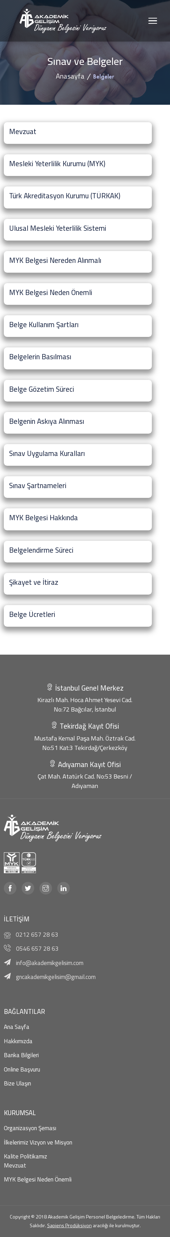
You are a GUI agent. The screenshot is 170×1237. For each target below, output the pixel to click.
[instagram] (45, 888)
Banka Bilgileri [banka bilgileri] (21, 1055)
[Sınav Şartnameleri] (78, 487)
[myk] (10, 862)
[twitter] (28, 888)
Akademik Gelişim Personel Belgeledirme (91, 1216)
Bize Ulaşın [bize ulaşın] (17, 1083)
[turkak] (28, 862)
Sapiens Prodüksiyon (69, 1225)
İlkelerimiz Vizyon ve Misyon (38, 1142)
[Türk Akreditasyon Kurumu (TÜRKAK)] (78, 197)
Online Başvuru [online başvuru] (22, 1069)
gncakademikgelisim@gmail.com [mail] (56, 976)
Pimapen (10, 658)
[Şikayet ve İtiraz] (78, 584)
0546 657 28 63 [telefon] (37, 948)
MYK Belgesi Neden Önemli (38, 1179)
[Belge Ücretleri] (78, 616)
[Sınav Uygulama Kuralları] (78, 455)
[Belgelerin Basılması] (78, 358)
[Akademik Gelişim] (63, 21)
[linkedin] (63, 888)
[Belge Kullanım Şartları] (78, 326)
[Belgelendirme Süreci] (78, 551)
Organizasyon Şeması (30, 1128)
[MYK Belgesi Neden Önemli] (78, 294)
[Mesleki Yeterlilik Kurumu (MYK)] (78, 165)
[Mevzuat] (78, 133)
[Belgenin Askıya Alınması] (78, 423)
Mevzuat (15, 1165)
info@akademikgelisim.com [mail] (49, 963)
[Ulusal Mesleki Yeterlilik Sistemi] (78, 230)
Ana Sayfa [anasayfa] (16, 1026)
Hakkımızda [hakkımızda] (18, 1041)
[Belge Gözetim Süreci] (78, 391)
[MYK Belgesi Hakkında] (78, 519)
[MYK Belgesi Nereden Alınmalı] (78, 262)
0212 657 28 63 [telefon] (37, 934)
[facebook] (10, 888)
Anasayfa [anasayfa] (70, 75)
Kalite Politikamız (25, 1156)
